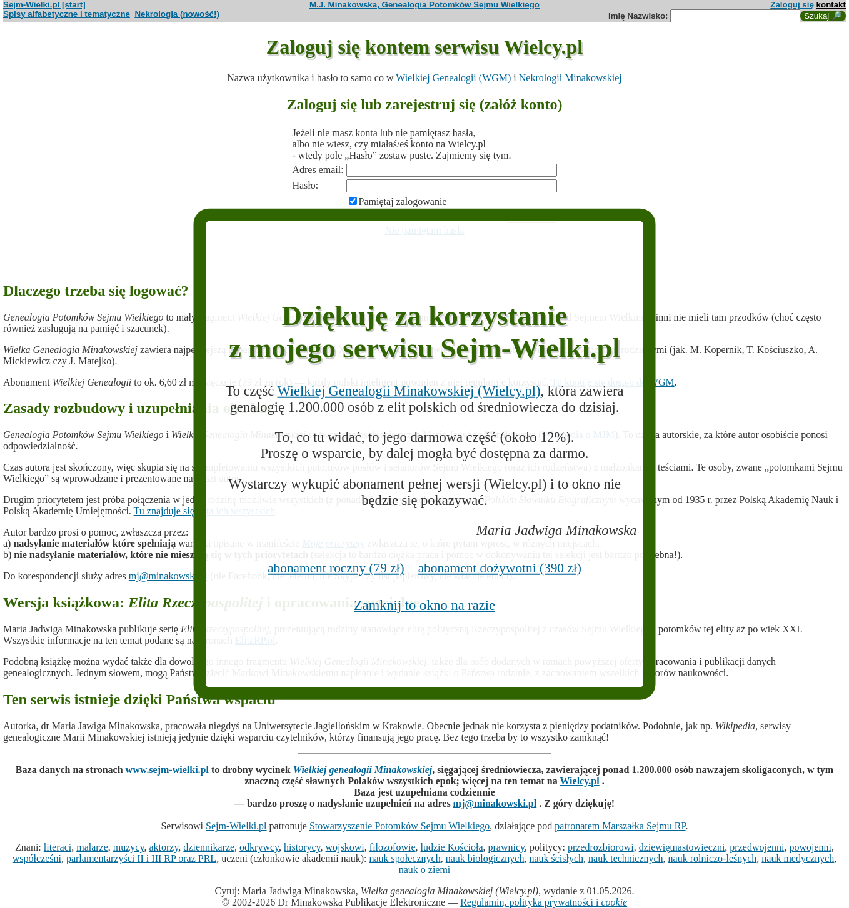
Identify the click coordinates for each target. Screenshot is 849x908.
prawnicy (506, 847)
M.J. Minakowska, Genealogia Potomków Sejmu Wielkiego (424, 4)
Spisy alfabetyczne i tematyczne (66, 14)
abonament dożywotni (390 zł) (499, 568)
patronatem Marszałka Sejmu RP (620, 826)
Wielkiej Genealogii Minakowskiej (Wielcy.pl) (408, 391)
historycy (302, 847)
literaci (57, 847)
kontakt (831, 4)
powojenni (810, 847)
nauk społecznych (404, 858)
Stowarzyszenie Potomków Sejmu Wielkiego (399, 826)
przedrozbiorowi (601, 847)
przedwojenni (757, 847)
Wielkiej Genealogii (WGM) (453, 77)
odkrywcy (259, 847)
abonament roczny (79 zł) (336, 568)
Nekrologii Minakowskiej (570, 77)
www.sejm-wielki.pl (167, 769)
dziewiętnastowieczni (682, 847)
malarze (92, 847)
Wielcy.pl (579, 781)
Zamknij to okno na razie (424, 605)
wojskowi (345, 847)
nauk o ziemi (425, 869)
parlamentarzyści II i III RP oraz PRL (141, 858)
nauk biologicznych (485, 858)
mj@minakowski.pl (168, 576)
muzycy (128, 847)
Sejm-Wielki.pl (236, 826)
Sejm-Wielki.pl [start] (44, 4)
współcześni (37, 858)
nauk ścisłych (556, 858)
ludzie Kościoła (452, 847)
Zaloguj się (792, 4)
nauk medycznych (797, 858)
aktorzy (163, 847)
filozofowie (392, 847)
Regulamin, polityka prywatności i (543, 902)
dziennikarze (208, 847)
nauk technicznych (625, 858)
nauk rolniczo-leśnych (712, 858)
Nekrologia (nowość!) (176, 14)
